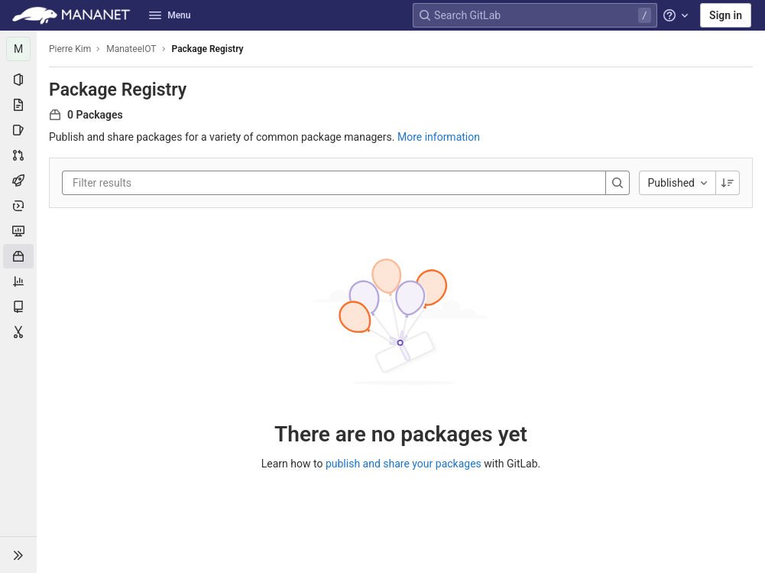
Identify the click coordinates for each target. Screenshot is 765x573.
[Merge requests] (18, 155)
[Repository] (18, 105)
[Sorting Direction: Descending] (727, 183)
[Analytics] (18, 281)
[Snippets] (18, 332)
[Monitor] (18, 231)
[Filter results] (164, 183)
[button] (18, 554)
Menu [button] (169, 15)
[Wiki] (18, 307)
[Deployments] (18, 206)
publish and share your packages (403, 463)
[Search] (617, 183)
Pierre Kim (70, 49)
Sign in (725, 15)
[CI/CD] (18, 180)
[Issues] (18, 130)
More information (438, 137)
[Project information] (18, 79)
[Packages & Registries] (18, 256)
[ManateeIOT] (18, 49)
